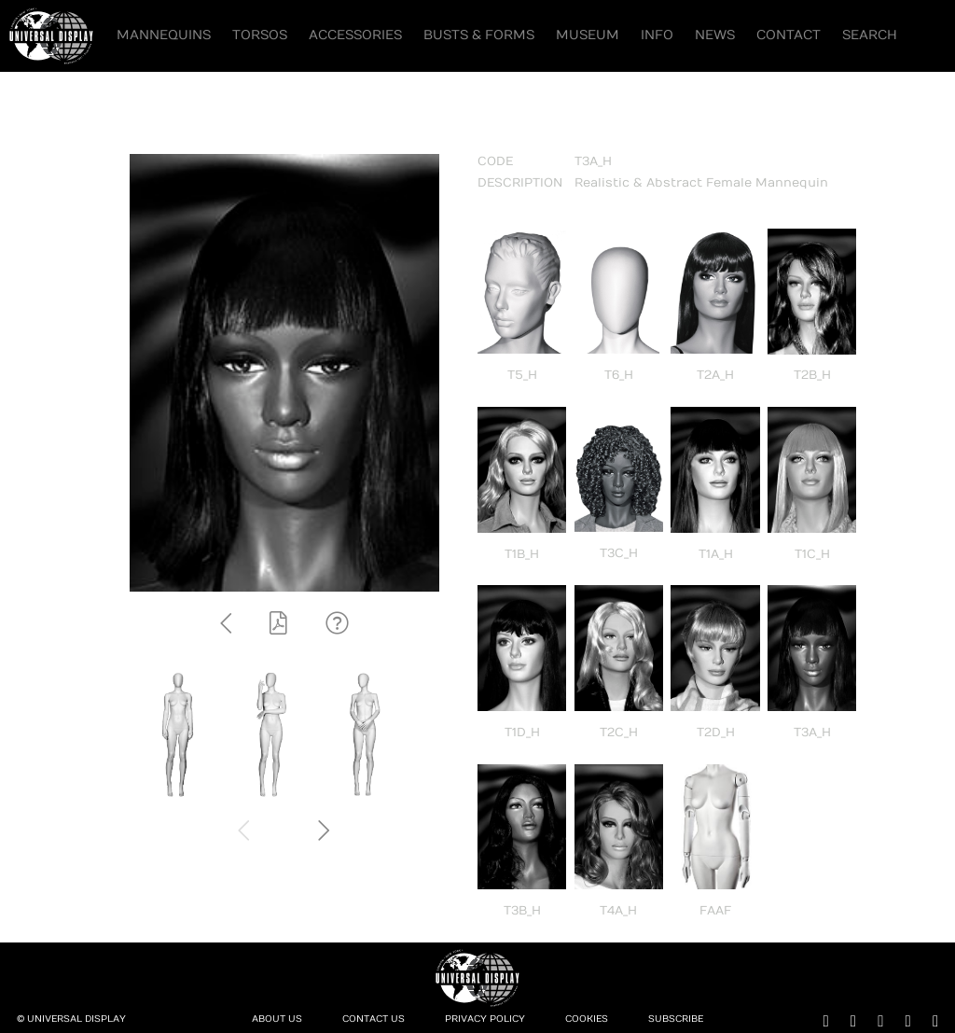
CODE (495, 161)
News (715, 35)
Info (657, 35)
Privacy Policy (485, 1019)
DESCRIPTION (520, 182)
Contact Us (373, 1019)
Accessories (355, 35)
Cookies (586, 1019)
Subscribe (675, 1019)
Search (869, 35)
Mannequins (164, 35)
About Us (277, 1019)
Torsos (259, 35)
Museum (587, 35)
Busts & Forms (478, 35)
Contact (788, 35)
